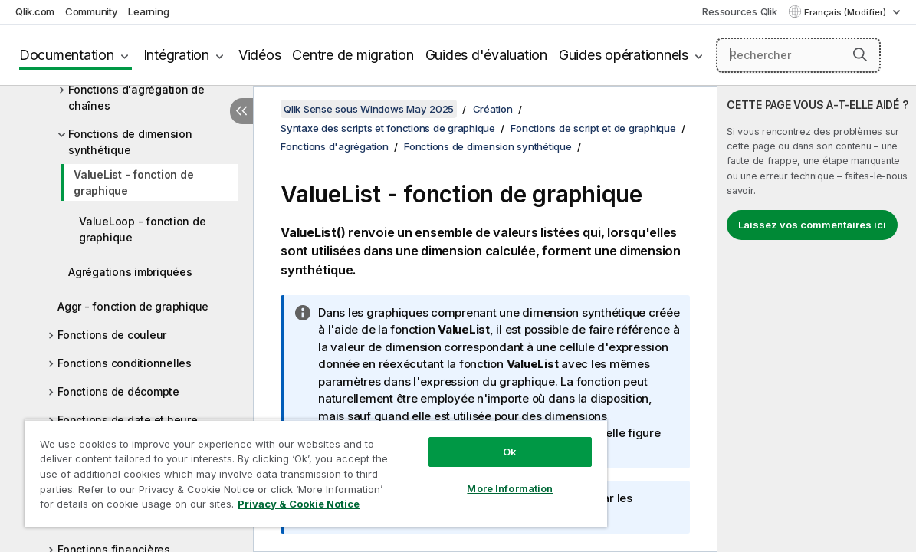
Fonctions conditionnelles (124, 363)
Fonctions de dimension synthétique (130, 141)
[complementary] (816, 319)
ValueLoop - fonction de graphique (142, 229)
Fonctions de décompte (118, 391)
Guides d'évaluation (486, 55)
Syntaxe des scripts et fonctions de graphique (388, 128)
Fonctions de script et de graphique (593, 128)
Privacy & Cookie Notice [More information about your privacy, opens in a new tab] (129, 507)
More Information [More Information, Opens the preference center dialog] (467, 477)
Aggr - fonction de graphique (132, 306)
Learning (148, 11)
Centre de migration (352, 55)
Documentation (66, 55)
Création (493, 109)
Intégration (176, 55)
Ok (467, 440)
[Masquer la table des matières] (241, 111)
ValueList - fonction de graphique (133, 182)
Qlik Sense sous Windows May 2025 (369, 109)
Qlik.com (34, 11)
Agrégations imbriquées (130, 271)
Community (91, 11)
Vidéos (259, 55)
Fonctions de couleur (111, 334)
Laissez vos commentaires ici (812, 225)
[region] (290, 467)
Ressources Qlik (739, 11)
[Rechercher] (798, 55)
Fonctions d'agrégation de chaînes (136, 97)
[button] (860, 54)
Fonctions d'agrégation (335, 146)
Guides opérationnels (623, 55)
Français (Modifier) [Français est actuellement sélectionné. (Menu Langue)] (846, 12)
